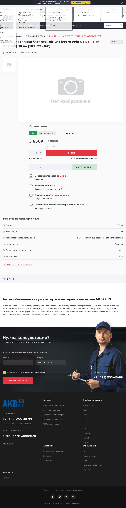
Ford (85, 419)
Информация (64, 9)
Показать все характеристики (18, 264)
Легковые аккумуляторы (53, 405)
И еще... (79, 25)
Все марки (88, 405)
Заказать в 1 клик (84, 167)
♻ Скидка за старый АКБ (53, 451)
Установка (47, 460)
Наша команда (89, 456)
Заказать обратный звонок (55, 19)
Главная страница (13, 36)
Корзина (122, 17)
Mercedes (87, 433)
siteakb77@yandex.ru (19, 436)
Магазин (6, 478)
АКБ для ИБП (31, 36)
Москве (64, 176)
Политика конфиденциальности (69, 490)
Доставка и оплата (34, 9)
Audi (85, 410)
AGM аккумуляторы (51, 424)
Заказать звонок (18, 380)
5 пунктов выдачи (59, 195)
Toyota (86, 442)
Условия (47, 490)
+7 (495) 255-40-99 (53, 15)
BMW (85, 415)
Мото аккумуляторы (27, 25)
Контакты (113, 9)
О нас (85, 460)
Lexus (85, 428)
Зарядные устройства (52, 419)
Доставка (47, 456)
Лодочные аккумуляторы (46, 25)
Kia (84, 424)
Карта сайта (8, 443)
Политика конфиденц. (92, 465)
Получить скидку (80, 3)
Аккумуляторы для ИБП (66, 25)
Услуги (89, 9)
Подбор (6, 9)
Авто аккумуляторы (10, 25)
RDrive (42, 36)
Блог (85, 451)
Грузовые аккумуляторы (53, 415)
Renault (86, 438)
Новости (86, 470)
